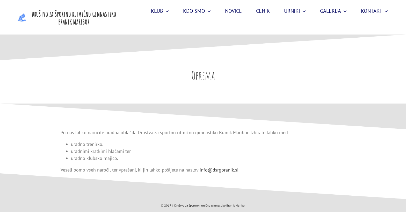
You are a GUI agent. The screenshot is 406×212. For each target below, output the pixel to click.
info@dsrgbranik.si (219, 170)
